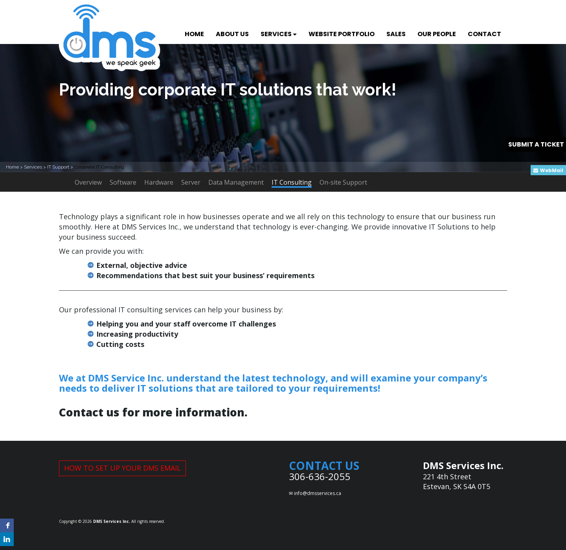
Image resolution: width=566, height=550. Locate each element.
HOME (194, 33)
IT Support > (60, 167)
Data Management (236, 182)
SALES (396, 33)
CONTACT (484, 33)
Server (190, 182)
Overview (88, 182)
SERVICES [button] (279, 33)
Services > (35, 167)
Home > (15, 167)
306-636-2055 (319, 476)
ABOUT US (232, 33)
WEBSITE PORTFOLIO (342, 33)
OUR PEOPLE (436, 33)
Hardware (158, 182)
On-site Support (343, 182)
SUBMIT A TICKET (536, 144)
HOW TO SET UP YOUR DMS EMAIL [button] (122, 468)
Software (123, 182)
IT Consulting (292, 183)
